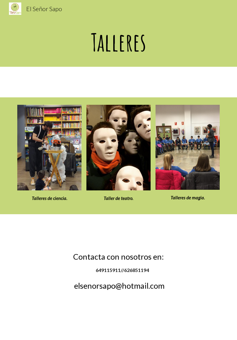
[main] (118, 42)
